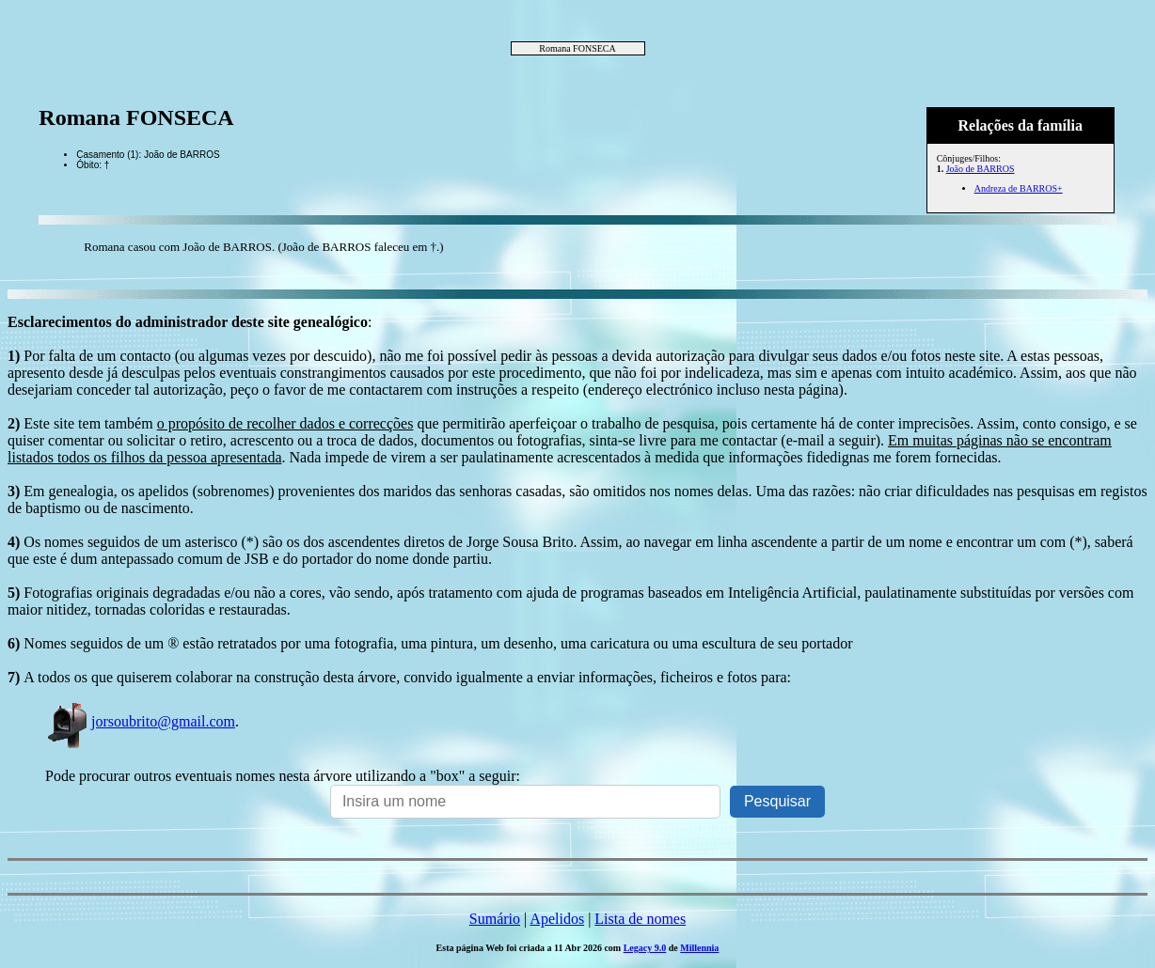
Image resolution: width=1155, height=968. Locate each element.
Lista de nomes (640, 919)
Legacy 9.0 (645, 948)
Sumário (494, 919)
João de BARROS (980, 169)
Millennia (699, 948)
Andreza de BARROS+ (1018, 188)
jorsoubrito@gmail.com (140, 721)
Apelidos (557, 919)
